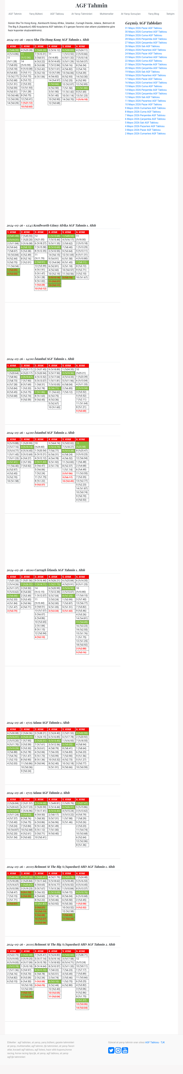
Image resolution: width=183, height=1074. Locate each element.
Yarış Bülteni (36, 13)
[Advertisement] (62, 148)
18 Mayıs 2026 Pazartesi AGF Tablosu (145, 75)
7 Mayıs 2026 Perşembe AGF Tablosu (145, 115)
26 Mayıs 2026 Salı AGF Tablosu (142, 46)
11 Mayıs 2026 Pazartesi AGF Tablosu (145, 100)
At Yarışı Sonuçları (131, 13)
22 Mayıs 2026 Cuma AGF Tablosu (143, 60)
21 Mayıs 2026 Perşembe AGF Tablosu (146, 64)
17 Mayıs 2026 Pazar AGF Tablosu (143, 79)
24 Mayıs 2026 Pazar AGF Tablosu (143, 53)
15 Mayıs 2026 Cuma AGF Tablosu (143, 86)
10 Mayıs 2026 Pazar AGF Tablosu (143, 104)
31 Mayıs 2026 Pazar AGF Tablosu (143, 28)
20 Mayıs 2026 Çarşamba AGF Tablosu (146, 68)
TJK (163, 1042)
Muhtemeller (107, 13)
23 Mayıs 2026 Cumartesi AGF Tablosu (146, 57)
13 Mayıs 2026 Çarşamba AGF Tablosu (146, 93)
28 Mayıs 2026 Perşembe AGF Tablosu (146, 39)
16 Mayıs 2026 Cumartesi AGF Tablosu (146, 82)
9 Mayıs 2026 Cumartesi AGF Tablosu (145, 108)
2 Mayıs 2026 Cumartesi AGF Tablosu (145, 133)
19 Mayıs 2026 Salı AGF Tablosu (142, 71)
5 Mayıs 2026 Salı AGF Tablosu (141, 122)
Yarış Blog (153, 13)
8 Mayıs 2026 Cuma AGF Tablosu (143, 111)
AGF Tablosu (57, 13)
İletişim (171, 13)
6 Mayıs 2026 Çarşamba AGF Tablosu (145, 119)
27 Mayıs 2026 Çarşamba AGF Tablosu (146, 42)
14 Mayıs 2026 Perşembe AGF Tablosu (146, 89)
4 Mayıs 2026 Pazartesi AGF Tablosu (144, 126)
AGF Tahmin (91, 5)
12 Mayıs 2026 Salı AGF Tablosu (142, 97)
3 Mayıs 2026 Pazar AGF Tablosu (143, 129)
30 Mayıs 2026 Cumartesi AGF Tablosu (146, 31)
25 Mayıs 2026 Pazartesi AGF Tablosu (145, 49)
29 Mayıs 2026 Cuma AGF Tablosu (143, 35)
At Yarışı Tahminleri (81, 13)
